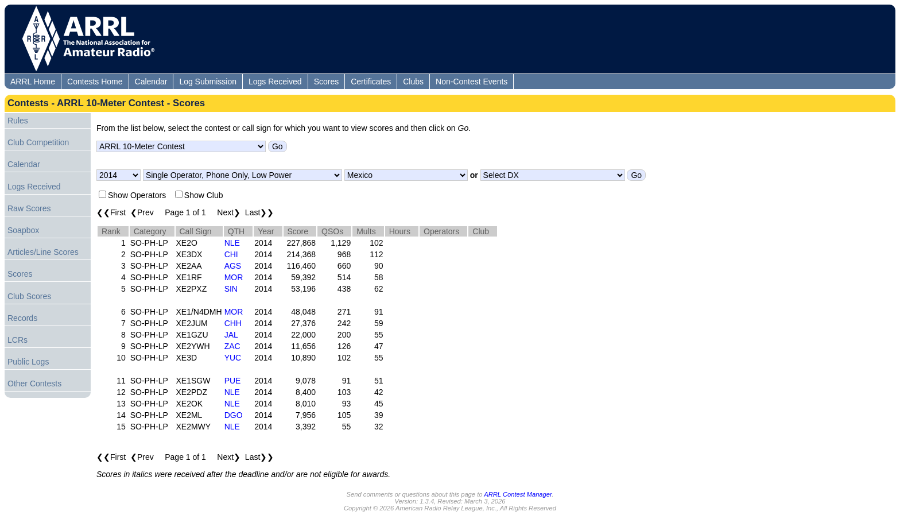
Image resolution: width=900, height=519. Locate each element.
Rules (17, 120)
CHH (233, 323)
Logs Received (275, 81)
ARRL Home (32, 81)
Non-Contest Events (471, 81)
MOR (233, 277)
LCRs (17, 339)
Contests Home (94, 81)
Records (22, 318)
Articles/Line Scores (43, 252)
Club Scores (29, 296)
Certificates (371, 81)
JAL (231, 334)
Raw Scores (29, 208)
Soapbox (23, 230)
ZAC (232, 346)
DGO (233, 415)
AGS (233, 265)
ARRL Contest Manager (518, 494)
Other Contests (34, 383)
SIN (231, 288)
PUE (232, 380)
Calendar (151, 81)
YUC (233, 357)
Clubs (413, 81)
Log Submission (207, 81)
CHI (231, 254)
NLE (232, 242)
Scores (326, 81)
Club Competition (38, 142)
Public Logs (28, 361)
